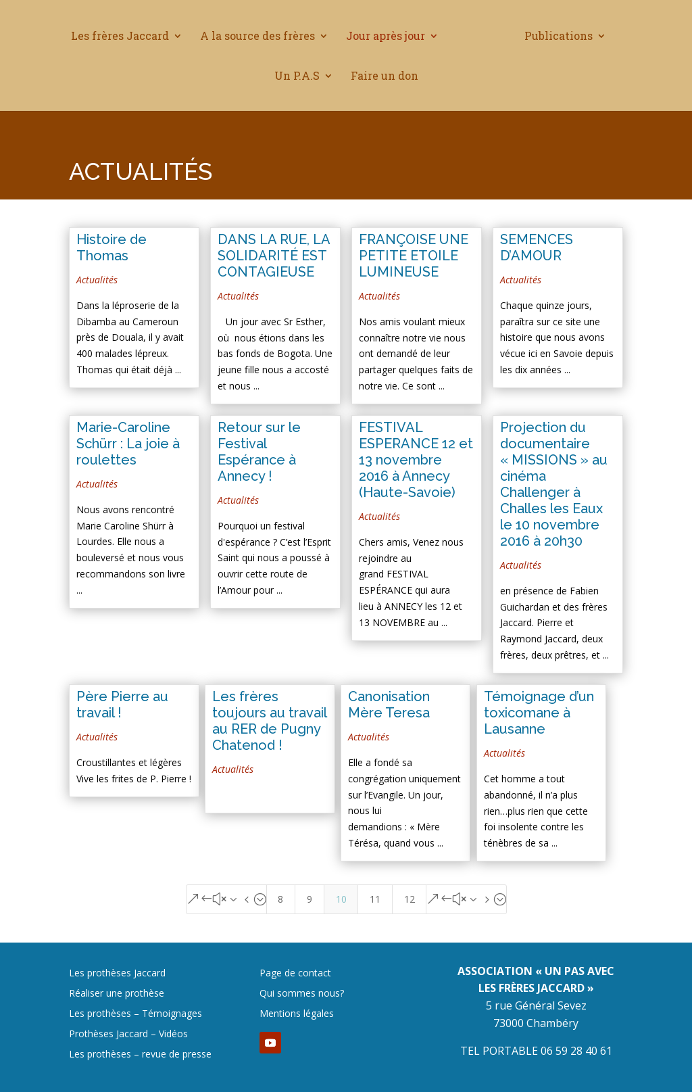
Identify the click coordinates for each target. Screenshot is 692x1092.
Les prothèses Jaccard (117, 973)
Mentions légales (297, 1014)
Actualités (97, 279)
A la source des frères (262, 36)
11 (375, 899)
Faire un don (384, 76)
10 (341, 899)
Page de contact (295, 973)
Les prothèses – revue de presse (140, 1054)
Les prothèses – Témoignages (135, 1014)
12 (409, 899)
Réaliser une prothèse (116, 994)
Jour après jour (390, 36)
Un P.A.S (297, 76)
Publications (553, 36)
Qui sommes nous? (302, 994)
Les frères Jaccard (125, 36)
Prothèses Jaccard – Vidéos (128, 1034)
